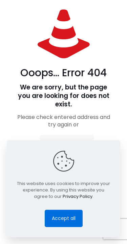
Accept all (64, 218)
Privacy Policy (77, 196)
